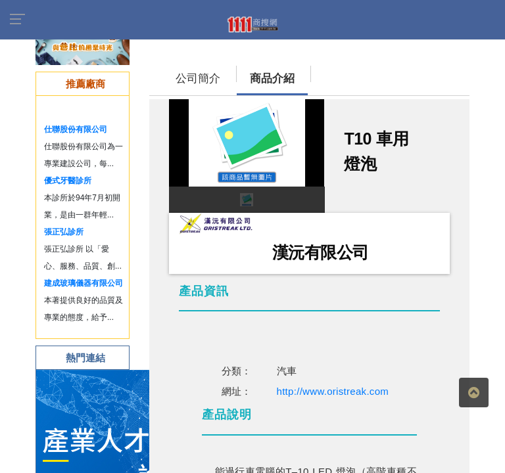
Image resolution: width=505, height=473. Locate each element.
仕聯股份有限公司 (75, 129)
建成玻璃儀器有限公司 (83, 283)
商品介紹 (272, 78)
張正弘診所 (64, 231)
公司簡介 (198, 78)
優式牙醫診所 (67, 180)
